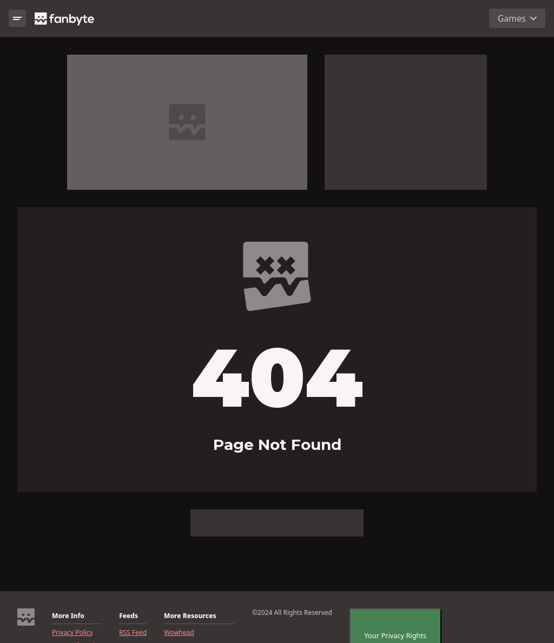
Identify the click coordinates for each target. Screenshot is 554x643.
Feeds (128, 616)
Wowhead (179, 632)
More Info (68, 616)
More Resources (190, 616)
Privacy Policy (72, 632)
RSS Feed (133, 632)
